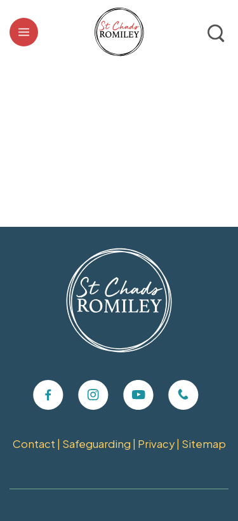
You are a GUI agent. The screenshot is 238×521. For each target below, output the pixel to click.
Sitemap (204, 443)
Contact (34, 443)
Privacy (156, 443)
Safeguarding (96, 443)
